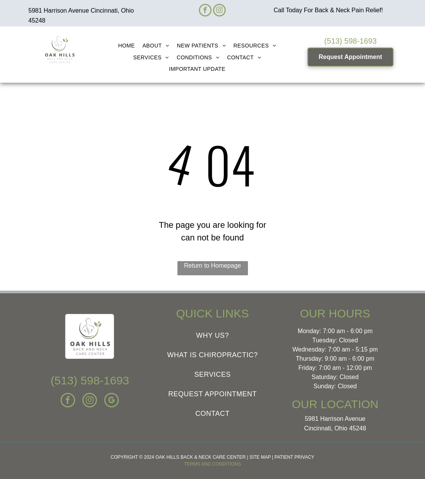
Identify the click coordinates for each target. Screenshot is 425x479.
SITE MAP (260, 457)
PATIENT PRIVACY (294, 457)
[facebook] (205, 11)
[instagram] (219, 11)
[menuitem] (126, 46)
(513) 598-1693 (350, 41)
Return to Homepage (212, 265)
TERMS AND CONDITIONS (212, 464)
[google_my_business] (111, 401)
